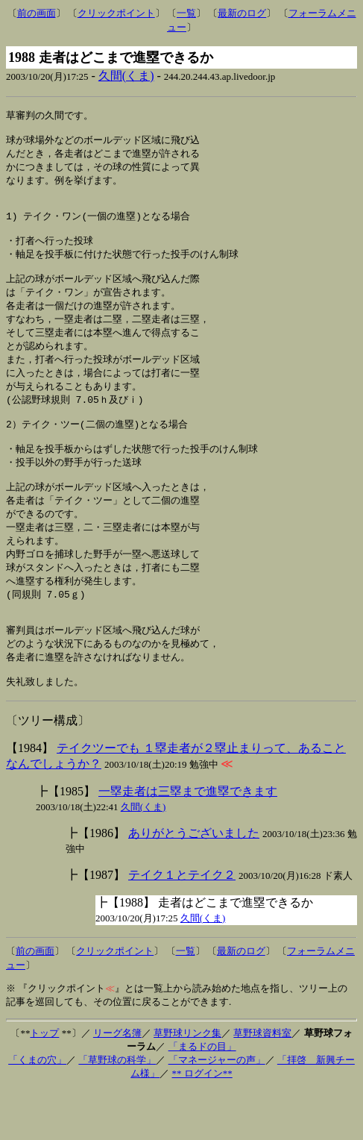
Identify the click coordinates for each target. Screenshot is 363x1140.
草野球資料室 (262, 1083)
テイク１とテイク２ (182, 924)
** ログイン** (202, 1123)
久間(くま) (126, 75)
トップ (44, 1083)
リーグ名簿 (117, 1083)
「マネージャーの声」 (216, 1109)
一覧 (186, 13)
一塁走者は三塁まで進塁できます (187, 841)
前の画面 (36, 13)
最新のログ (242, 13)
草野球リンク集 (187, 1083)
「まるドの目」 (202, 1096)
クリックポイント (116, 13)
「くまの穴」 (37, 1109)
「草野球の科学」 (117, 1109)
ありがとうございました (193, 883)
